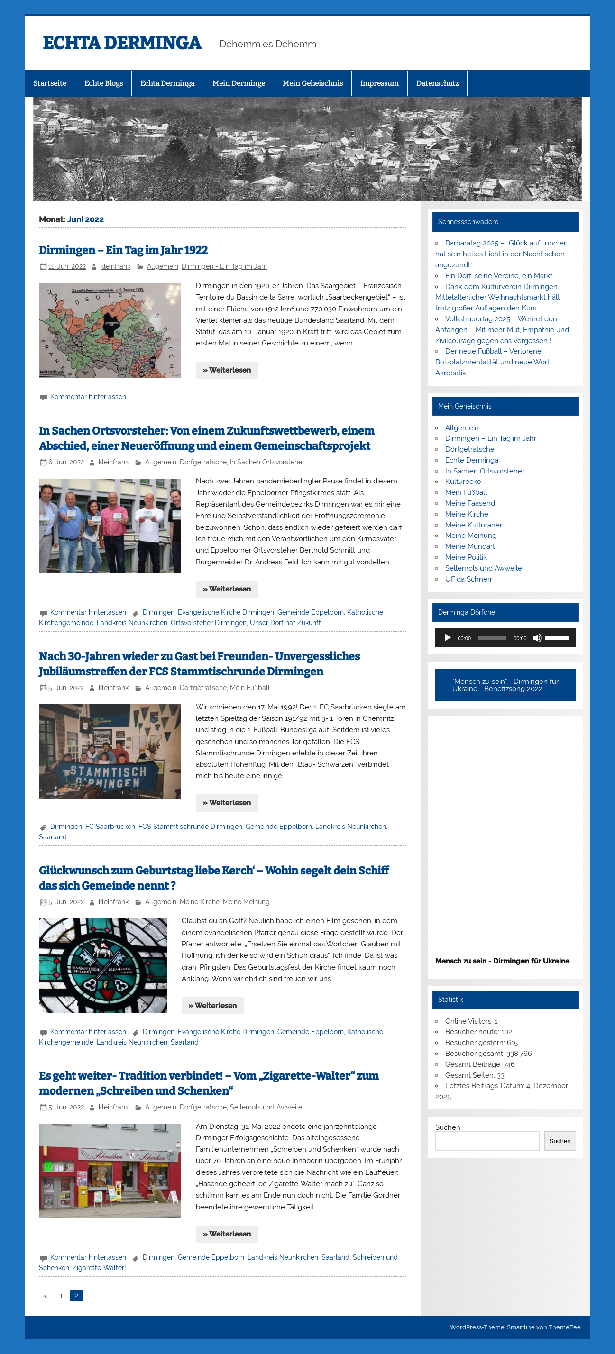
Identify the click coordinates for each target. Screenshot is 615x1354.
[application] (505, 637)
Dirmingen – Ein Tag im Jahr (490, 438)
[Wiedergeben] (447, 638)
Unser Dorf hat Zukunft (285, 623)
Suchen (447, 1127)
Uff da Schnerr (468, 579)
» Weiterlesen (227, 370)
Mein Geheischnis (313, 83)
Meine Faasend (470, 503)
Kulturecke (463, 481)
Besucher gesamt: (475, 1053)
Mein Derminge (238, 83)
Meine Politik (466, 557)
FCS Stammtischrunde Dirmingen (190, 826)
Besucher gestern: (476, 1042)
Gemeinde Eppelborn (310, 612)
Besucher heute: (473, 1031)
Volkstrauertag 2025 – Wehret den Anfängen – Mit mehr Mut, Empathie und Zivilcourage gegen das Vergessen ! (502, 330)
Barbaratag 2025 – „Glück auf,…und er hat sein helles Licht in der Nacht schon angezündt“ (500, 254)
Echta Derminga (167, 83)
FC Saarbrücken (110, 826)
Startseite (49, 83)
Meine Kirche (200, 902)
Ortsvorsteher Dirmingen (209, 623)
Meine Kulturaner (473, 525)
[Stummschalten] (537, 638)
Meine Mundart (470, 546)
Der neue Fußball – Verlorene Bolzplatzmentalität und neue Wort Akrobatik (492, 362)
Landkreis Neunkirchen (132, 623)
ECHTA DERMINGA (122, 43)
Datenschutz (437, 83)
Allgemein (162, 266)
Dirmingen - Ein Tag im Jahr (224, 266)
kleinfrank (115, 266)
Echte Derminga (471, 460)
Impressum (379, 83)
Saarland (53, 837)
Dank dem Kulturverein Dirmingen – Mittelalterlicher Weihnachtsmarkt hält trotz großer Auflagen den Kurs (499, 297)
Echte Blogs (103, 83)
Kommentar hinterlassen (88, 396)
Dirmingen (158, 612)
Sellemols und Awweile (266, 1107)
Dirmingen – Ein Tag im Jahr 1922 (123, 250)
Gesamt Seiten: (471, 1075)
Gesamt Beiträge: (474, 1064)
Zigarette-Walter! (99, 1268)
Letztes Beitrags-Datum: (485, 1085)
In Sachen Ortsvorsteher (267, 462)
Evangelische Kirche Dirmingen (226, 612)
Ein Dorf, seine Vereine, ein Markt (498, 276)
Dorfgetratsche (203, 462)
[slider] (492, 638)
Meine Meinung (246, 902)
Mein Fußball (250, 687)
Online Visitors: (470, 1021)
